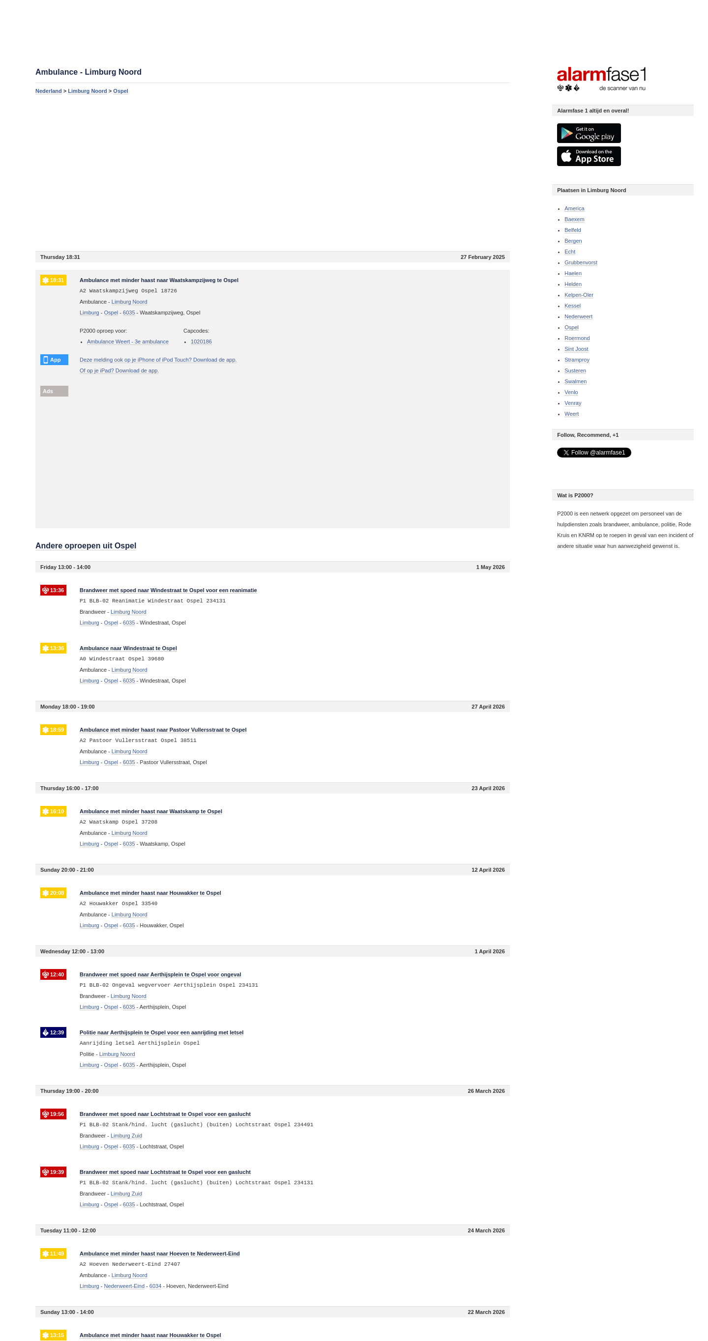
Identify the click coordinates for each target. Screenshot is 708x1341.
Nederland (48, 91)
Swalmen (575, 381)
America (574, 208)
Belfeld (572, 230)
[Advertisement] (272, 172)
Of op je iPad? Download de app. (119, 370)
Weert (571, 414)
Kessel (572, 306)
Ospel (120, 91)
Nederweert (578, 316)
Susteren (575, 370)
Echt (569, 252)
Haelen (573, 273)
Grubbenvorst (580, 262)
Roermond (577, 338)
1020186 (201, 341)
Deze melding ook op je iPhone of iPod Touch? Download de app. (158, 360)
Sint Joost (576, 349)
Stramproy (577, 360)
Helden (573, 284)
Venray (572, 403)
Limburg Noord (87, 91)
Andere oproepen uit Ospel (85, 546)
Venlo (571, 392)
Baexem (574, 219)
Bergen (573, 241)
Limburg (89, 312)
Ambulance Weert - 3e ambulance (128, 341)
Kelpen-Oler (578, 295)
